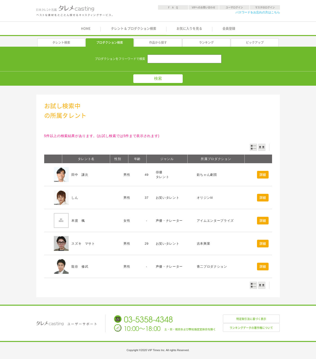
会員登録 (228, 28)
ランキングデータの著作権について (251, 327)
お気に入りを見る (189, 28)
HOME (86, 28)
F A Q (173, 7)
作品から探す (158, 42)
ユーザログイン (234, 7)
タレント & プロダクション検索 (133, 28)
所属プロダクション (216, 159)
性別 (117, 159)
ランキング (206, 42)
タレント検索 (61, 42)
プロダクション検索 (109, 42)
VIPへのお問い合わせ (203, 7)
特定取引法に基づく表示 (251, 319)
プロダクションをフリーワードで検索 (120, 58)
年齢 (137, 159)
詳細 (262, 174)
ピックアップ (255, 42)
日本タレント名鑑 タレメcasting (74, 10)
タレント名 (86, 159)
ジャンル (167, 159)
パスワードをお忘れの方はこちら (258, 12)
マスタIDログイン (265, 7)
